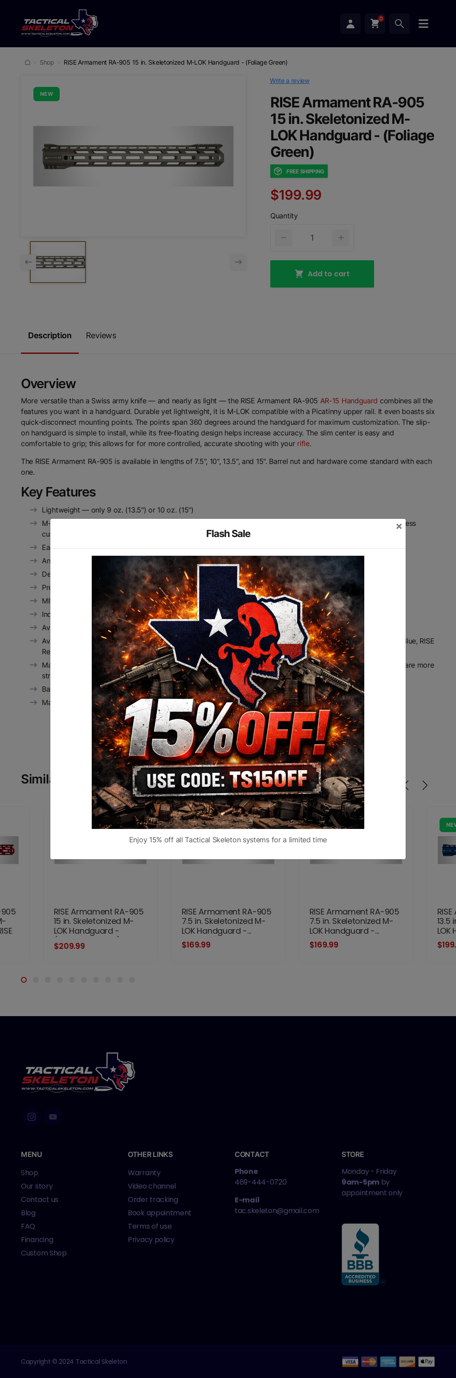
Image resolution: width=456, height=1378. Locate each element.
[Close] (399, 526)
